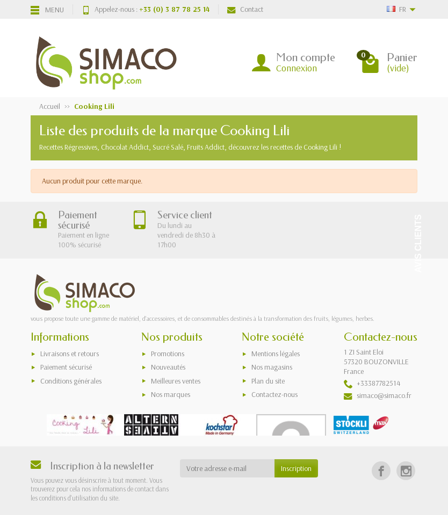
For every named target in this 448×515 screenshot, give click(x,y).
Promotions (167, 353)
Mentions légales (275, 353)
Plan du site (268, 381)
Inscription (296, 468)
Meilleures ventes (175, 381)
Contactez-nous (274, 394)
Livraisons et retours (69, 353)
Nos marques (170, 394)
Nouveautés (168, 367)
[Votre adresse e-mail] (227, 468)
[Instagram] (405, 470)
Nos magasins (271, 367)
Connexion (296, 68)
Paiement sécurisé (66, 367)
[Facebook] (381, 470)
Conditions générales (71, 381)
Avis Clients (418, 244)
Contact (245, 9)
